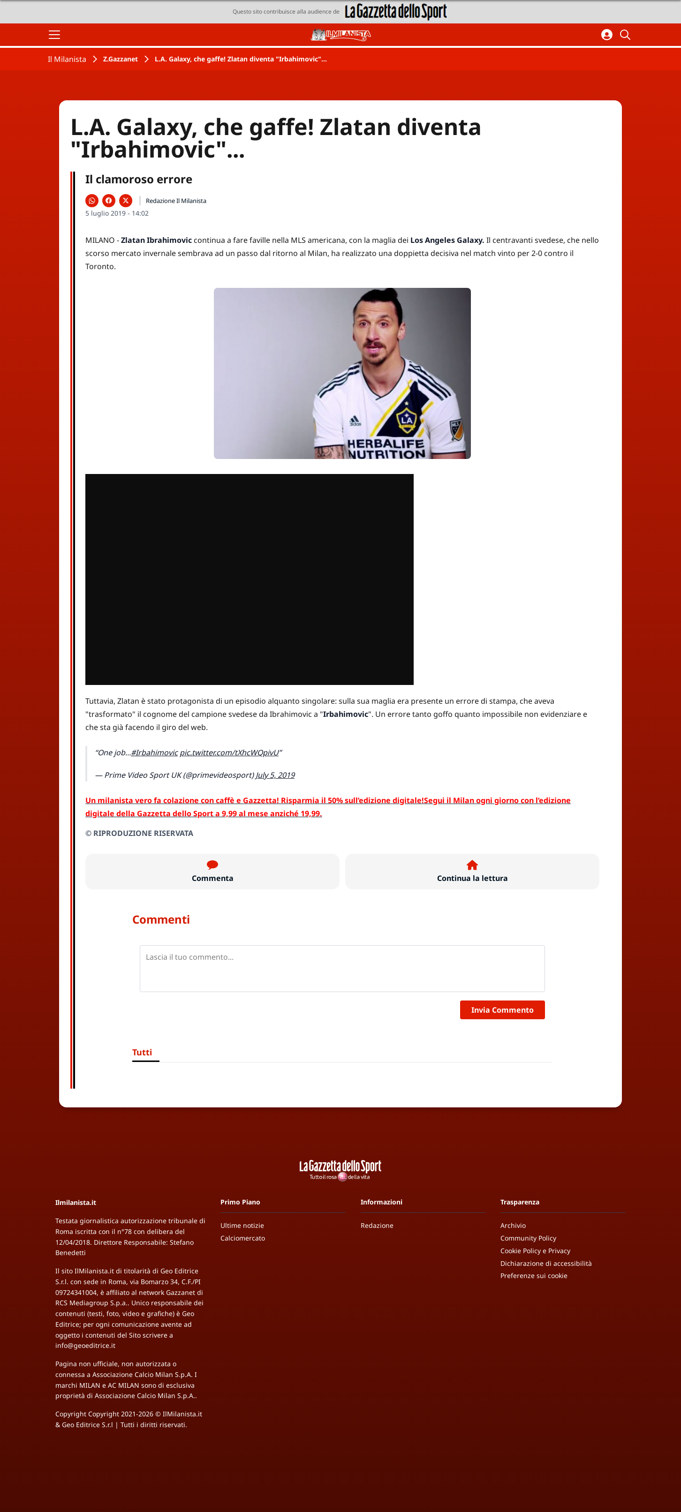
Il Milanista (67, 59)
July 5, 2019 (275, 775)
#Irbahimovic (154, 752)
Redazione (377, 1225)
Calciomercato (242, 1238)
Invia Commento (502, 1010)
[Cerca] (626, 34)
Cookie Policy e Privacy (535, 1250)
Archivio (513, 1225)
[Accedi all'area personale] (607, 34)
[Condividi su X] (125, 200)
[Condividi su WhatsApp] (91, 200)
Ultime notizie (242, 1225)
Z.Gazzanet (120, 58)
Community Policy (528, 1238)
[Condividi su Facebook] (108, 200)
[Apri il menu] (54, 34)
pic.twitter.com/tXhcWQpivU (229, 752)
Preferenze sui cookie (534, 1275)
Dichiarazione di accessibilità (546, 1263)
